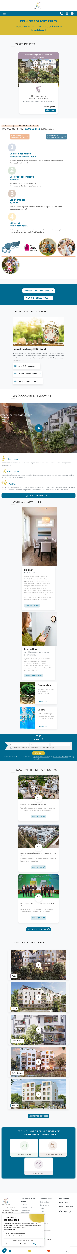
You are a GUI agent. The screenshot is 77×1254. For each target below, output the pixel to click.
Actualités (24, 1216)
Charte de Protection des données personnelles (32, 1224)
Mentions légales (7, 1224)
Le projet (24, 1204)
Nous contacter (66, 1207)
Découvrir (50, 110)
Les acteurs (64, 1199)
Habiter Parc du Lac (28, 1207)
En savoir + (42, 701)
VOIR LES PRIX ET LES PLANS (38, 291)
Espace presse (65, 1203)
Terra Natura (44, 1205)
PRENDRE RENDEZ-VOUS (38, 298)
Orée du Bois (44, 1202)
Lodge (42, 1208)
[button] (4, 1250)
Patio (42, 1211)
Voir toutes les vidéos (38, 1116)
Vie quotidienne (32, 606)
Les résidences (46, 1199)
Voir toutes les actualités (38, 929)
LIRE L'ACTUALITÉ (38, 816)
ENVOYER (38, 753)
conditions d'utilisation (60, 757)
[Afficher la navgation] (4, 14)
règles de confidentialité (41, 757)
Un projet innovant (34, 675)
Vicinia (42, 1214)
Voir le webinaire (38, 495)
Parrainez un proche (28, 1219)
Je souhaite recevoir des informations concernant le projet (33, 748)
